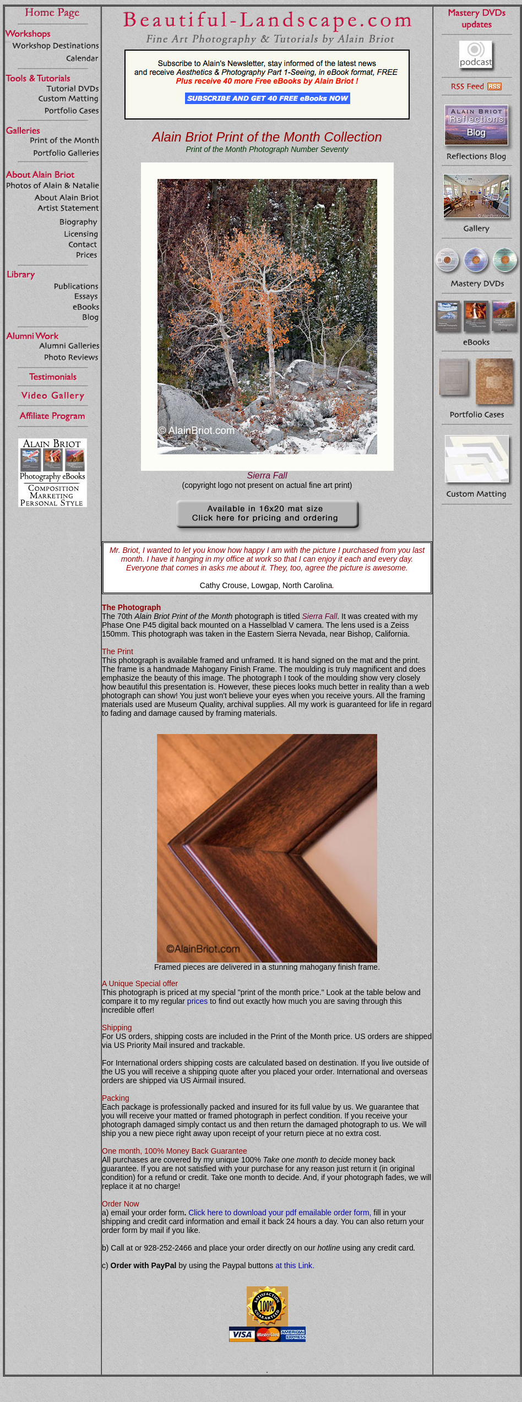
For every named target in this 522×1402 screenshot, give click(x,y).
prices (197, 1001)
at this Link (293, 1265)
